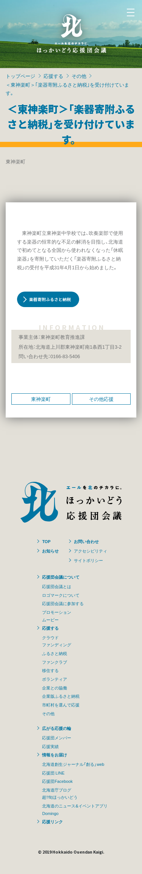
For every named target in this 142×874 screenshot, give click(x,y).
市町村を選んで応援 (61, 705)
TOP (46, 541)
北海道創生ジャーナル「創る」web (73, 764)
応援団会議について (61, 577)
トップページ (20, 75)
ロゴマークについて (61, 595)
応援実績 (50, 746)
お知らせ (50, 551)
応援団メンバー (56, 737)
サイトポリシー (88, 560)
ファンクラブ (54, 662)
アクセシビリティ (90, 551)
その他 (79, 75)
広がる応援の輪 (56, 728)
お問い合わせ (86, 541)
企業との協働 (54, 688)
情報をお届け (54, 754)
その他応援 (101, 398)
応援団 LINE (53, 773)
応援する (53, 75)
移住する (50, 670)
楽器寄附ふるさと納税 (50, 299)
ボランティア (54, 679)
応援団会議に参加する (63, 603)
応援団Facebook (57, 781)
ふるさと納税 (54, 653)
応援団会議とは (56, 586)
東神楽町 (41, 398)
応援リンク (52, 821)
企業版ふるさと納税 (61, 696)
